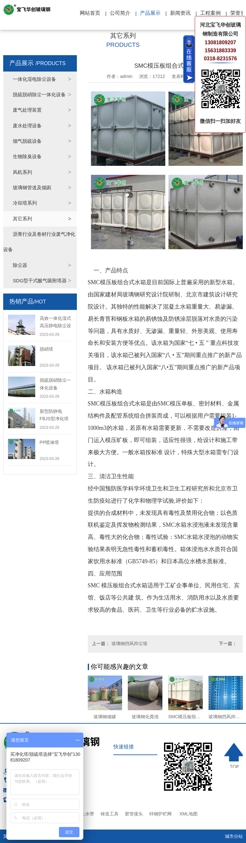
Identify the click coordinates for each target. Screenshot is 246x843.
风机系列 (22, 172)
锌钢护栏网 (160, 813)
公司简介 (120, 13)
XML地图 (188, 813)
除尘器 (20, 265)
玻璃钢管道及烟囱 (32, 187)
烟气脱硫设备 (27, 141)
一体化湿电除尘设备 (34, 79)
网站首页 (90, 13)
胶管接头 (134, 813)
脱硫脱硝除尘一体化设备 (39, 94)
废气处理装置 (27, 110)
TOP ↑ (233, 755)
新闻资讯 (180, 13)
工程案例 (210, 13)
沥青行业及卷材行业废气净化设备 (39, 241)
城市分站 (234, 836)
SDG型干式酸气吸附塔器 (40, 280)
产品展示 (150, 13)
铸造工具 (110, 813)
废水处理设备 (27, 125)
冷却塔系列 (25, 203)
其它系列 (22, 218)
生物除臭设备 (27, 156)
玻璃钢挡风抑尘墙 (129, 643)
